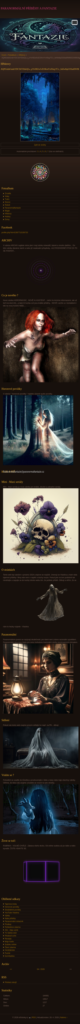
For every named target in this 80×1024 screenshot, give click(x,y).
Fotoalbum (12, 55)
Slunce (7, 202)
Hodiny (7, 216)
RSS (34, 1017)
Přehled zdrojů (11, 982)
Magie (7, 211)
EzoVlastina (9, 956)
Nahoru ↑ (64, 1017)
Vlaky (7, 196)
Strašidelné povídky (13, 910)
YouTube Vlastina (12, 913)
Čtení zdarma (10, 947)
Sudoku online (10, 944)
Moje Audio (9, 942)
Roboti (7, 205)
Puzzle (7, 953)
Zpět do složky (40, 145)
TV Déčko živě (11, 933)
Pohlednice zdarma (12, 927)
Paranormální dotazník (14, 921)
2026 (43, 969)
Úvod (4, 55)
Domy (7, 219)
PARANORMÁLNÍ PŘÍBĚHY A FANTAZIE (29, 8)
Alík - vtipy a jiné (11, 930)
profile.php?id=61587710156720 (15, 232)
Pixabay (8, 924)
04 (38, 969)
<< (11, 969)
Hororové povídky (12, 907)
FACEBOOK (10, 950)
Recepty (8, 939)
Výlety (7, 916)
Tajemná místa (11, 904)
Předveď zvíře (10, 936)
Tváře (7, 199)
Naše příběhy (10, 918)
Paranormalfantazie (13, 208)
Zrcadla (8, 193)
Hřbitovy (22, 55)
